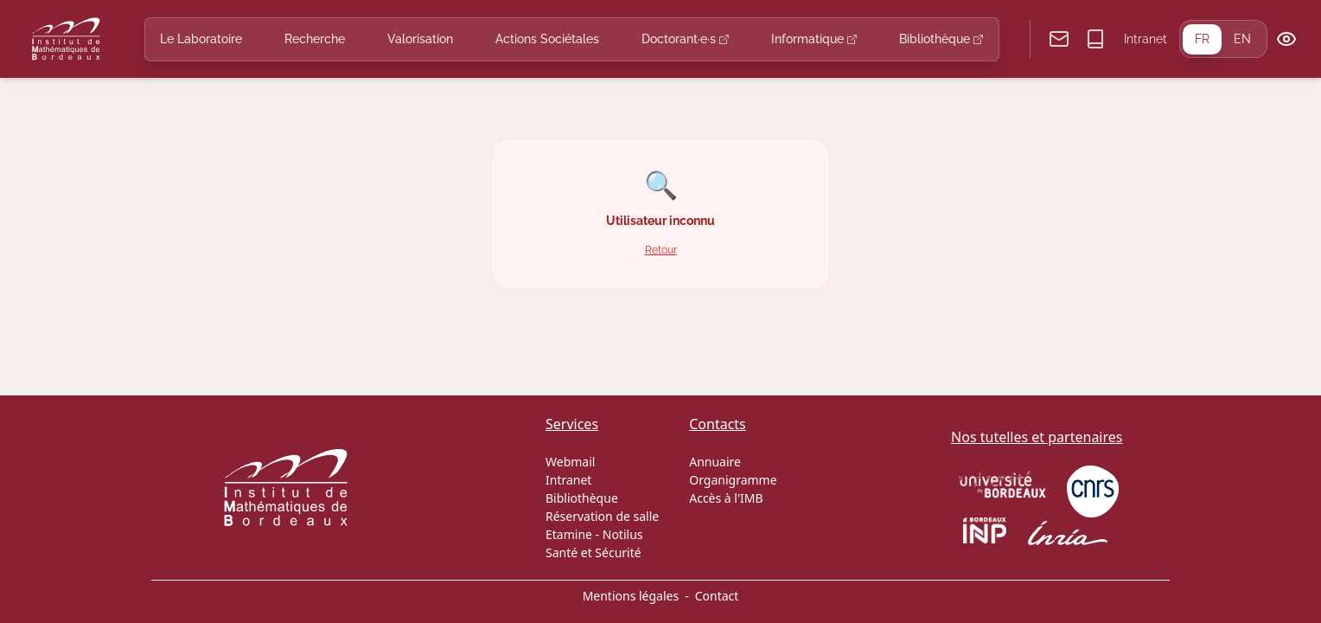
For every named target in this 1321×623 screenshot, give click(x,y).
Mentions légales (631, 596)
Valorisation (420, 39)
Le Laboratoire (201, 39)
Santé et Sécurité (593, 552)
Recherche (314, 39)
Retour (661, 249)
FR (1202, 39)
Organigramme (732, 480)
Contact (717, 596)
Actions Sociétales (547, 39)
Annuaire (715, 461)
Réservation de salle (602, 516)
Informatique (814, 39)
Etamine (569, 534)
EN (1242, 39)
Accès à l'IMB (726, 498)
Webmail (570, 461)
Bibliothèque (941, 39)
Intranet (1145, 39)
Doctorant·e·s (685, 39)
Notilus (623, 534)
